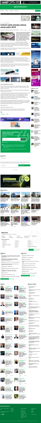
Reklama (32, 412)
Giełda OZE (16, 10)
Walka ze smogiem (23, 416)
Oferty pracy (11, 10)
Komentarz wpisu (21, 165)
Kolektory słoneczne (19, 237)
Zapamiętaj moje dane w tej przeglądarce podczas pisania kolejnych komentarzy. (11, 167)
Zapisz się (23, 139)
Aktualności (12, 408)
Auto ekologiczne (23, 412)
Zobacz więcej (37, 249)
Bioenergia (22, 414)
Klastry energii (11, 237)
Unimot (7, 114)
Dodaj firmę (31, 249)
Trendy (22, 409)
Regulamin (32, 411)
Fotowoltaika (3, 237)
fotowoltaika (3, 114)
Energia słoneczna (23, 410)
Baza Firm (6, 10)
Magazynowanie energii (24, 415)
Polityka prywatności (33, 408)
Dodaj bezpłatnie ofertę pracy (25, 275)
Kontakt (32, 410)
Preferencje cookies (33, 414)
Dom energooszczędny (24, 413)
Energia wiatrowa (23, 411)
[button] (33, 11)
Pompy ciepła (26, 237)
